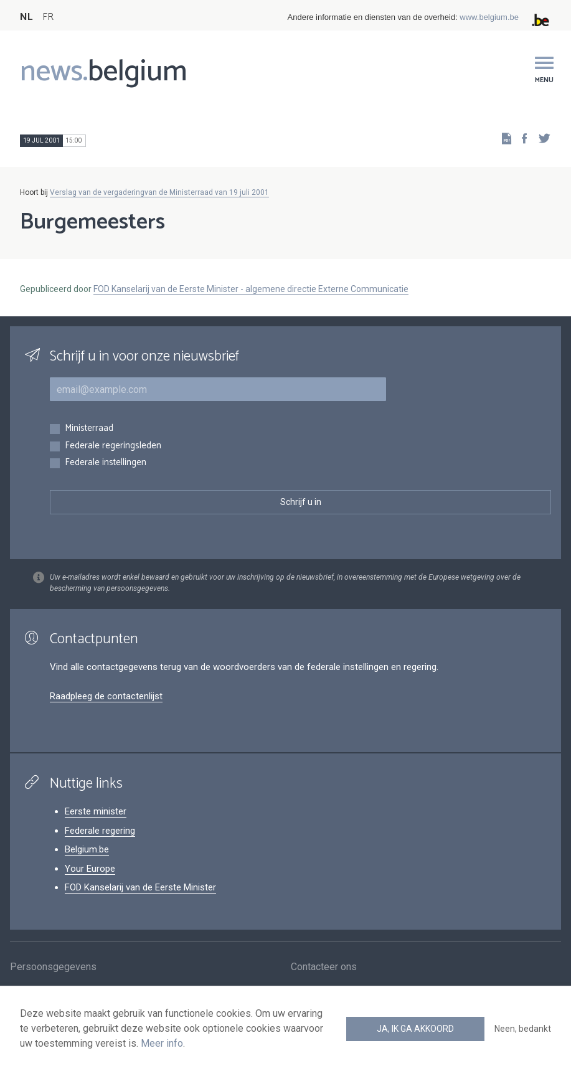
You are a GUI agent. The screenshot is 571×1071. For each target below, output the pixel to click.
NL (26, 17)
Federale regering (100, 830)
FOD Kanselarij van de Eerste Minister (140, 887)
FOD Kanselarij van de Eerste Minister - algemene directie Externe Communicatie (250, 289)
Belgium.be (87, 849)
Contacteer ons (324, 968)
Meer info (162, 1043)
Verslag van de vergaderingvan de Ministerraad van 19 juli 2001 (159, 192)
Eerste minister (95, 811)
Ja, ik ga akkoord (415, 1029)
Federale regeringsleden (113, 446)
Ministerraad (89, 429)
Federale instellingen (105, 463)
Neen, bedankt (522, 1029)
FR (48, 17)
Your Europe (90, 868)
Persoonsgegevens (53, 968)
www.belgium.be (489, 17)
